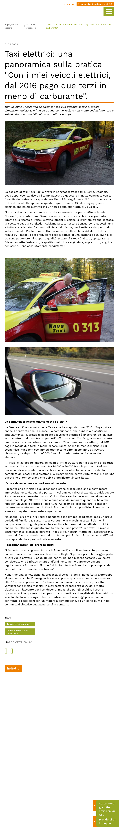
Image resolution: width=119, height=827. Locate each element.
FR (68, 4)
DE (63, 4)
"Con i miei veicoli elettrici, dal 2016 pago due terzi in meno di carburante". (80, 26)
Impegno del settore (15, 26)
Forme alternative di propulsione (17, 631)
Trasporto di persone (18, 624)
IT (73, 4)
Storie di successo (35, 26)
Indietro (13, 668)
